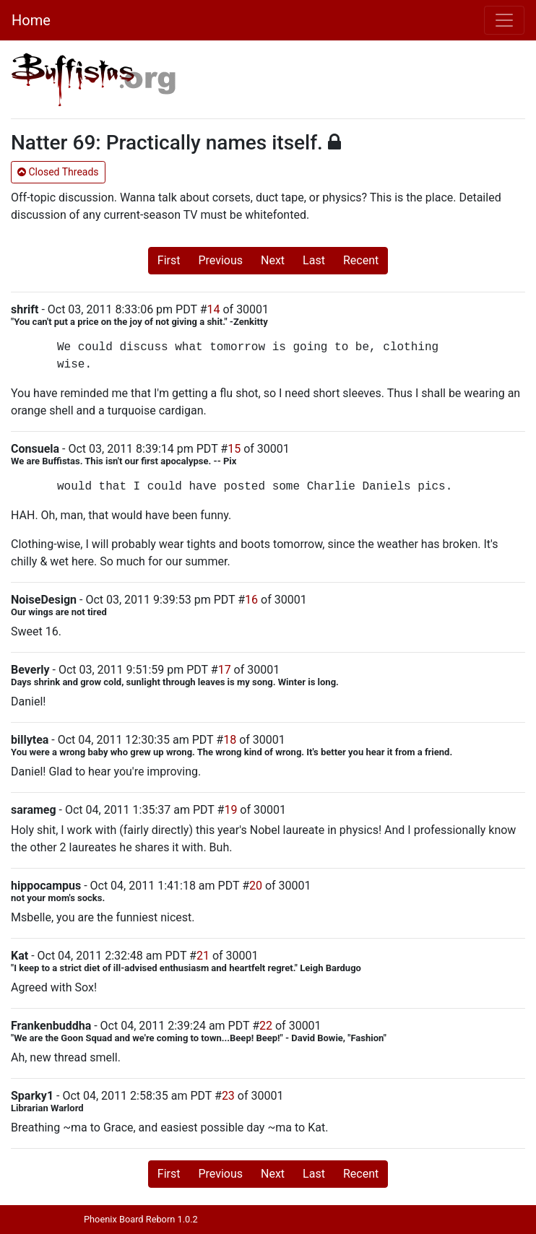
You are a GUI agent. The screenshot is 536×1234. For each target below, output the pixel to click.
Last (314, 260)
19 (230, 810)
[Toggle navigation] (504, 20)
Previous (220, 260)
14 (213, 309)
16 (251, 600)
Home (31, 20)
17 (224, 670)
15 (234, 449)
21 (202, 956)
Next (273, 260)
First (169, 260)
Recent (361, 260)
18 (229, 740)
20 (255, 885)
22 (265, 1026)
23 (228, 1096)
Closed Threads (58, 172)
